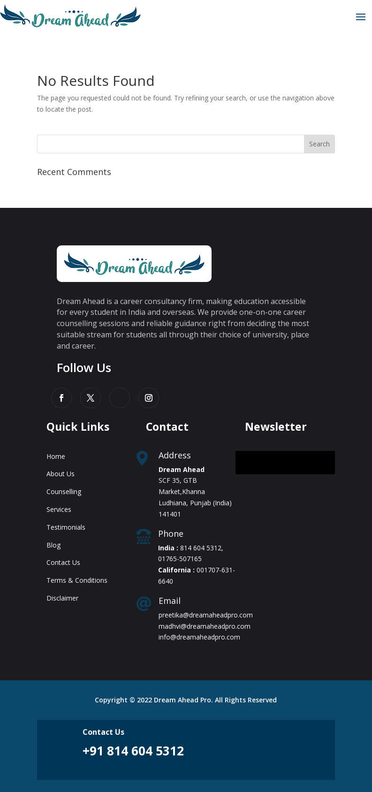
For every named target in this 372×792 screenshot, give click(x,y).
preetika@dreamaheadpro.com (206, 614)
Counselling (63, 491)
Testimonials (65, 527)
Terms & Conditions (76, 580)
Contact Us (63, 562)
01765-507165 (180, 558)
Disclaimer (62, 598)
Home (55, 456)
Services (58, 509)
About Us (60, 473)
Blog (53, 545)
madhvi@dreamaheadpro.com (205, 626)
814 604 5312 (200, 547)
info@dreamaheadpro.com (199, 636)
